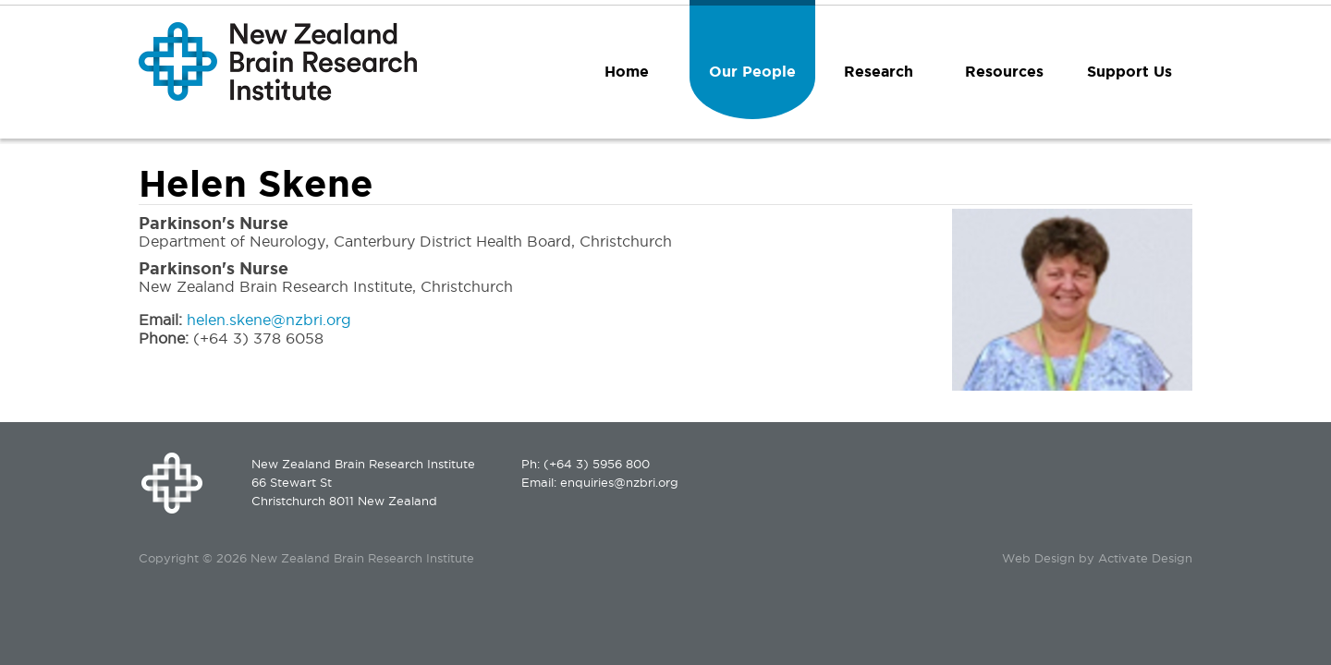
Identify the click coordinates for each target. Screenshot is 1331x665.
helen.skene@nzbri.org (269, 319)
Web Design (1038, 557)
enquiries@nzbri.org (619, 482)
